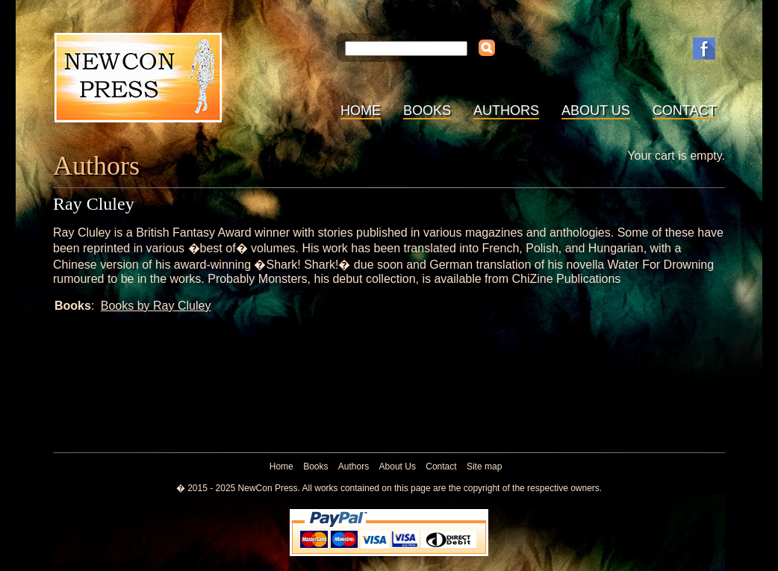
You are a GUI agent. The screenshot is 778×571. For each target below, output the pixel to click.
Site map (484, 466)
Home (360, 110)
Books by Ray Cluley (156, 305)
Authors (506, 110)
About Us (595, 110)
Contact (685, 110)
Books (427, 110)
